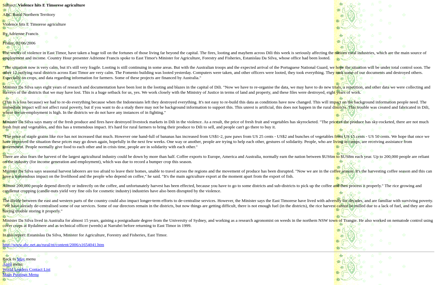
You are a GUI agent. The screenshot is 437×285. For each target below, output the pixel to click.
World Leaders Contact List (26, 269)
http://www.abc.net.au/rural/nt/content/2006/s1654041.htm (53, 244)
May (21, 258)
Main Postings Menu (21, 274)
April (7, 264)
